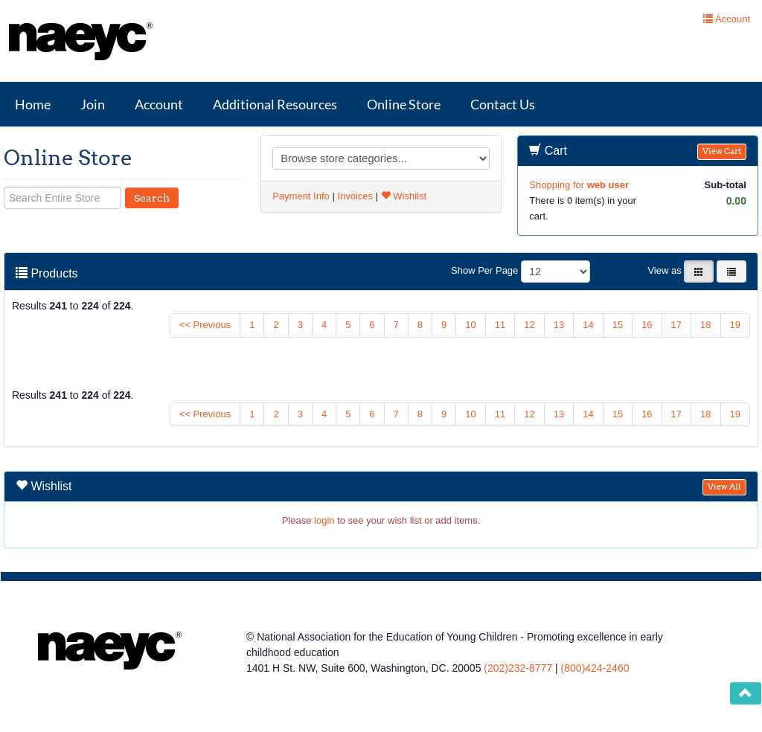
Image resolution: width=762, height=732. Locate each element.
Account (159, 104)
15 (617, 324)
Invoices (355, 196)
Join (92, 104)
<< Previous (205, 324)
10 (470, 324)
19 (735, 324)
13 (559, 324)
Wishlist (403, 196)
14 (588, 324)
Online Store (404, 104)
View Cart (721, 151)
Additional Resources (275, 104)
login (324, 520)
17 (676, 324)
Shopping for (579, 184)
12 (529, 324)
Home (33, 104)
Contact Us (502, 104)
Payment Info (301, 196)
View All (724, 487)
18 (705, 324)
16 (646, 324)
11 (500, 324)
